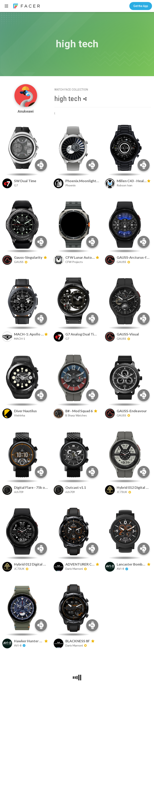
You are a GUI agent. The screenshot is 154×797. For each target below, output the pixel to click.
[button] (140, 6)
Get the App (140, 6)
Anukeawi (26, 111)
